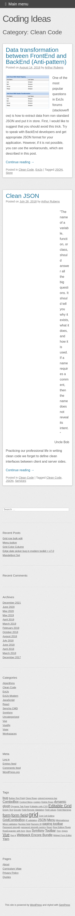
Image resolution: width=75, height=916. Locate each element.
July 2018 (8, 640)
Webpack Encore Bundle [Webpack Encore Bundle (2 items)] (35, 835)
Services (20, 480)
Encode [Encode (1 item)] (17, 810)
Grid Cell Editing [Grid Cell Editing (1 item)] (46, 816)
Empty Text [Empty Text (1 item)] (8, 810)
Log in (6, 759)
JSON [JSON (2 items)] (42, 820)
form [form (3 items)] (7, 815)
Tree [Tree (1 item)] (58, 831)
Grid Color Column (13, 546)
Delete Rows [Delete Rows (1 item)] (47, 802)
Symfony (8, 712)
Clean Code (26, 169)
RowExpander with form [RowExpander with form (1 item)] (14, 831)
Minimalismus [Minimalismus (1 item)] (62, 820)
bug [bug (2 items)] (5, 798)
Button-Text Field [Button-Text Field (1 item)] (17, 798)
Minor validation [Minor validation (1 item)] (10, 824)
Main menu (18, 4)
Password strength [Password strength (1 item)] (11, 827)
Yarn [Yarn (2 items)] (6, 839)
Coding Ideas (27, 19)
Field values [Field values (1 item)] (50, 810)
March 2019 (9, 623)
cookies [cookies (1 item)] (37, 802)
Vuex (5, 729)
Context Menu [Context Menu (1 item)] (26, 802)
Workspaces (10, 733)
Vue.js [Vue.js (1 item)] (13, 835)
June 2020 (9, 606)
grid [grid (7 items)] (33, 814)
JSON (59, 169)
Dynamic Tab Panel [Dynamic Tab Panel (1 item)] (20, 806)
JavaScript (9, 700)
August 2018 (10, 636)
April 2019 (8, 619)
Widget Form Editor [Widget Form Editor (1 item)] (62, 835)
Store (9, 172)
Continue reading (20, 162)
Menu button (10, 542)
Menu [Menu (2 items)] (51, 820)
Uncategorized (11, 716)
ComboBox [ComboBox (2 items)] (11, 801)
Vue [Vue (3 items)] (6, 834)
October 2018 (10, 632)
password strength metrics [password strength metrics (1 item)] (33, 827)
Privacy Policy (11, 872)
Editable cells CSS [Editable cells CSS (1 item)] (39, 806)
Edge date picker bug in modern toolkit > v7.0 (28, 551)
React (6, 704)
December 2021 (12, 602)
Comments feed (12, 767)
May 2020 (8, 611)
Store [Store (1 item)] (28, 831)
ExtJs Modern (10, 695)
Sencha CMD (10, 708)
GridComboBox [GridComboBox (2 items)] (14, 820)
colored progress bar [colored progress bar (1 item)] (47, 798)
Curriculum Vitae (12, 868)
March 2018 (9, 653)
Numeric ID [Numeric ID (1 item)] (36, 824)
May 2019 (8, 615)
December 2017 (12, 657)
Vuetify (6, 725)
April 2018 (8, 648)
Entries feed (9, 763)
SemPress (64, 905)
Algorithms (9, 683)
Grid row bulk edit (13, 538)
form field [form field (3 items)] (19, 815)
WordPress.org (11, 772)
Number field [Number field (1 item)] (24, 824)
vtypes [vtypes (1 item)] (64, 831)
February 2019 (11, 627)
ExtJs (38, 169)
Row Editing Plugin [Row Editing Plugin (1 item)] (62, 827)
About (6, 864)
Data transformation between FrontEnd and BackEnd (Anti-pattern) (36, 55)
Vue (5, 721)
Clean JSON (22, 195)
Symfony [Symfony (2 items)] (38, 830)
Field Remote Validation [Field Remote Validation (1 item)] (33, 810)
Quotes (7, 877)
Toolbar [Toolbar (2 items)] (50, 830)
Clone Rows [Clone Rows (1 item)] (31, 798)
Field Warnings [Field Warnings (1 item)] (64, 810)
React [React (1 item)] (49, 827)
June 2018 (9, 644)
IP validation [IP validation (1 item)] (31, 820)
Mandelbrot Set (11, 555)
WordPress (36, 905)
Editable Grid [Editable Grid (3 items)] (60, 806)
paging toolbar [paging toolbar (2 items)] (52, 823)
